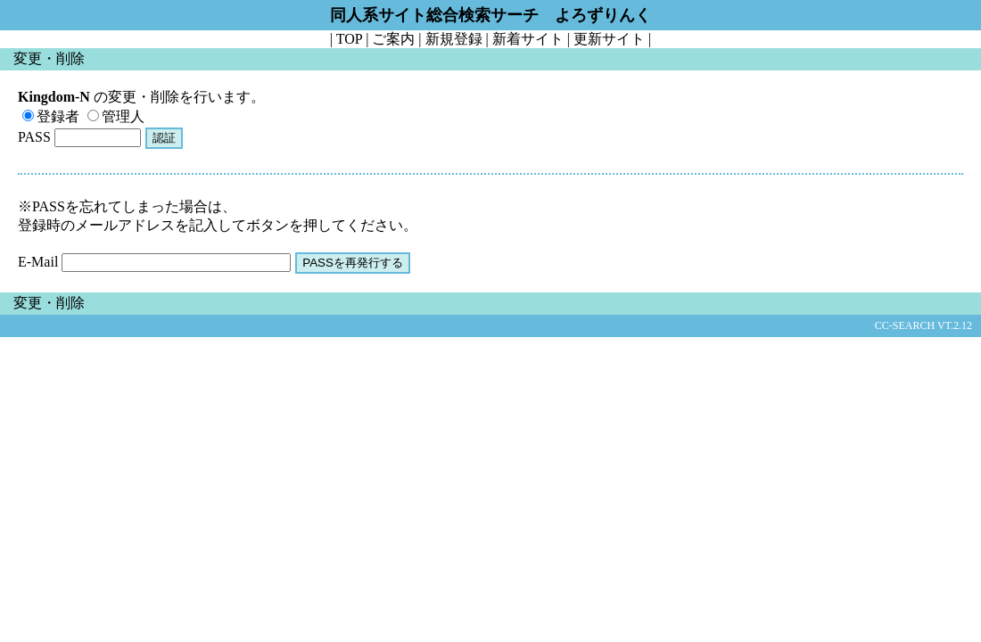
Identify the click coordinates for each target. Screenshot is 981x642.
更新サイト (609, 38)
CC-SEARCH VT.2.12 (923, 325)
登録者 (50, 116)
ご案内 (393, 38)
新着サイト (528, 38)
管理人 (115, 116)
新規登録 (453, 38)
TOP (349, 38)
